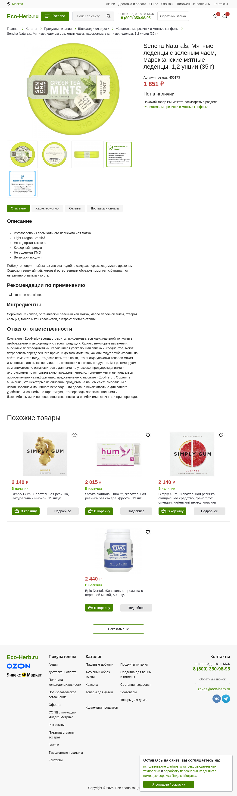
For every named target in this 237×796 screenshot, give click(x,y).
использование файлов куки (164, 766)
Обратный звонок (173, 16)
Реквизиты (57, 725)
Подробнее (62, 511)
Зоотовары (128, 692)
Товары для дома (133, 700)
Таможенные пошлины (193, 4)
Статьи (54, 745)
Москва (17, 4)
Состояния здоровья (135, 684)
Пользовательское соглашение (62, 694)
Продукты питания (134, 664)
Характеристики (47, 208)
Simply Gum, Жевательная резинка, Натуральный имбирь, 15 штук (40, 496)
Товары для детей (99, 692)
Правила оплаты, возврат (62, 735)
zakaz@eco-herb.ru (214, 689)
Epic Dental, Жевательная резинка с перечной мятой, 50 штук (114, 593)
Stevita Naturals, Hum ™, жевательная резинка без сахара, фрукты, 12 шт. (115, 496)
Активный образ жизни (98, 674)
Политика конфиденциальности (65, 682)
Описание (18, 208)
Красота (92, 684)
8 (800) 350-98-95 (136, 18)
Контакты (221, 4)
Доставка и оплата (132, 4)
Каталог (58, 16)
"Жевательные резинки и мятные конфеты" (176, 107)
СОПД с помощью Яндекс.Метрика (62, 714)
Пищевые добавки (99, 664)
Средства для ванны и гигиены (135, 674)
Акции (110, 4)
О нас (154, 4)
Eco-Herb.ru (23, 16)
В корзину (29, 511)
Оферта (55, 705)
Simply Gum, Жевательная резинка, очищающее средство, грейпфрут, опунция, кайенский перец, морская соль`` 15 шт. (187, 500)
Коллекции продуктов (102, 707)
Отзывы (167, 4)
